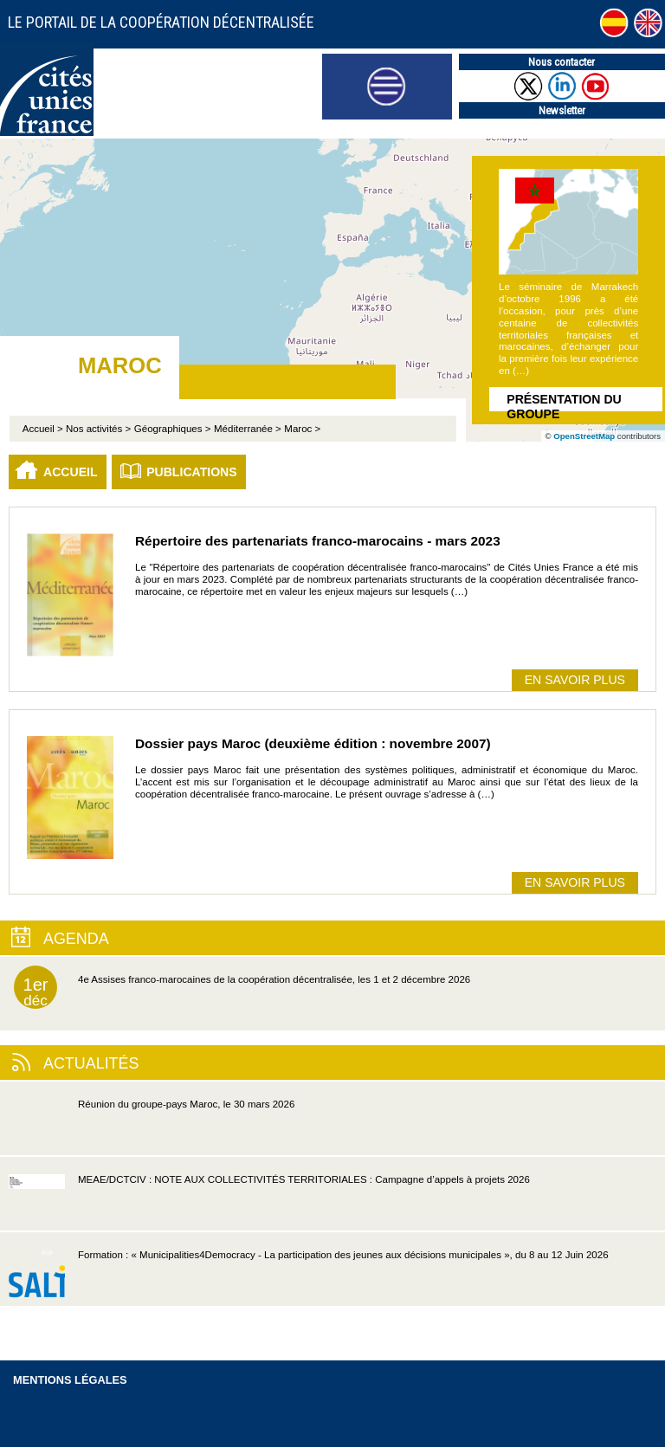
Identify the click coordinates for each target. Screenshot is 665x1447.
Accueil (70, 472)
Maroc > (302, 428)
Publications (191, 472)
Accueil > (44, 428)
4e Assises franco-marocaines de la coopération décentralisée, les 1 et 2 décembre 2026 (242, 987)
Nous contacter (561, 61)
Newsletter (562, 110)
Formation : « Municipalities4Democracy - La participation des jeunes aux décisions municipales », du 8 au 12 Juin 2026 (309, 1278)
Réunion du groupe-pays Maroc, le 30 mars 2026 (151, 1127)
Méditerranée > (247, 428)
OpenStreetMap (584, 436)
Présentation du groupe (564, 401)
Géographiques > (172, 428)
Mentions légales (70, 1379)
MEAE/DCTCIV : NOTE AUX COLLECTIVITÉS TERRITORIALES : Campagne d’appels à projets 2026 (269, 1202)
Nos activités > (98, 428)
